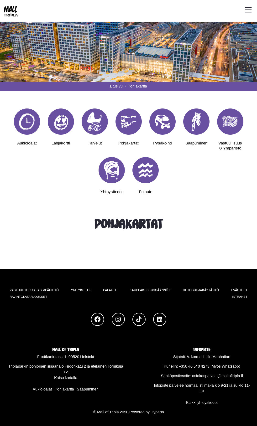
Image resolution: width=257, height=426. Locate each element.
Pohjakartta (64, 389)
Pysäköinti (162, 143)
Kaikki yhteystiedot (202, 403)
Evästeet (239, 290)
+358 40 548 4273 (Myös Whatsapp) (209, 366)
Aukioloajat (27, 143)
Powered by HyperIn (146, 412)
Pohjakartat (128, 143)
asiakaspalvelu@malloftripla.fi (217, 376)
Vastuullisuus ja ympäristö (34, 290)
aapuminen (89, 389)
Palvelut (95, 143)
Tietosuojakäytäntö (200, 290)
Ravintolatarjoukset (28, 297)
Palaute (145, 192)
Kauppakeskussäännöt (150, 290)
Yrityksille (81, 290)
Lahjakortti (61, 143)
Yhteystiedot (111, 192)
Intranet (239, 297)
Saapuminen (196, 143)
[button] (248, 11)
